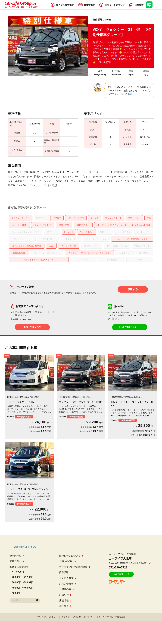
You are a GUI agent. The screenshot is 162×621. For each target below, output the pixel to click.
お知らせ (65, 594)
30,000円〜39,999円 (23, 582)
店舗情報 (65, 600)
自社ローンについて (71, 555)
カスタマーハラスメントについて (77, 617)
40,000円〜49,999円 (23, 587)
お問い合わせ (67, 583)
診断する (133, 289)
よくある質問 (67, 578)
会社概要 (65, 606)
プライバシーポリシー (47, 617)
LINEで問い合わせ (129, 327)
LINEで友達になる (121, 574)
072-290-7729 (32, 327)
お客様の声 (66, 589)
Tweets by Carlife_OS (24, 546)
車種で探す (16, 561)
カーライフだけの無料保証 (74, 566)
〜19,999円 (18, 571)
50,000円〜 (18, 593)
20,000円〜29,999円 (23, 577)
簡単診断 (65, 572)
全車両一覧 (16, 555)
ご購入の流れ (67, 561)
